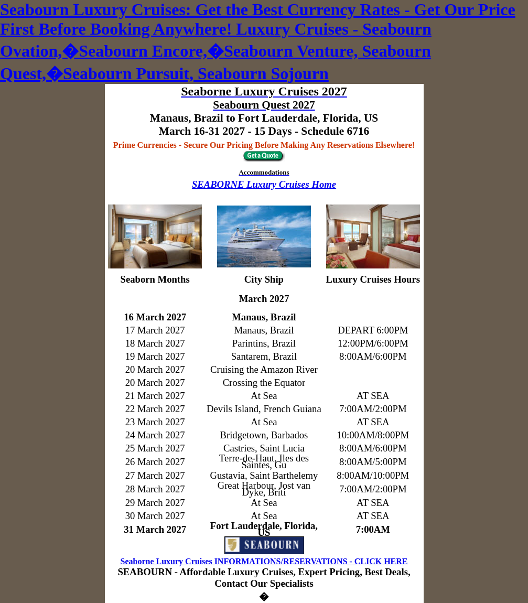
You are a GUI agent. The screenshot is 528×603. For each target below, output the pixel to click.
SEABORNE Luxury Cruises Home (264, 184)
